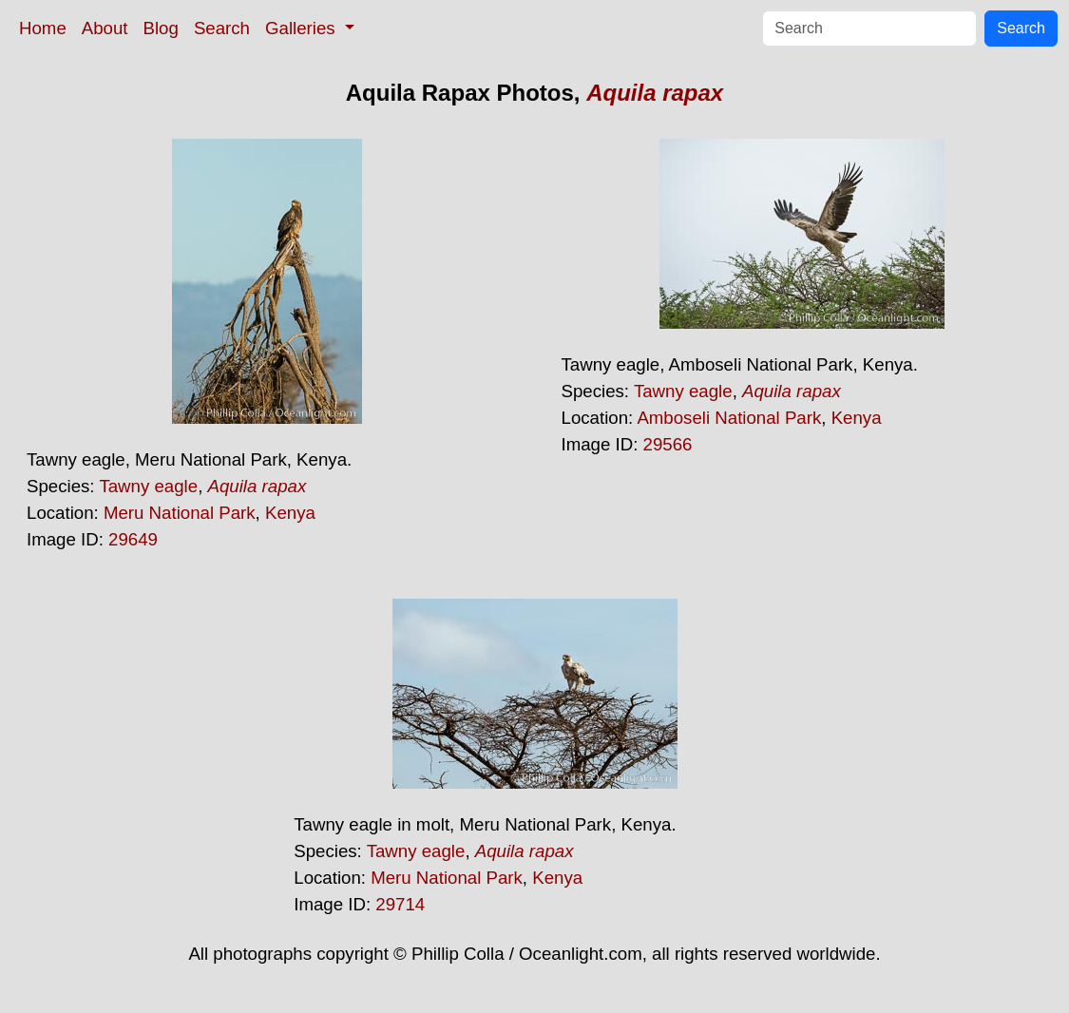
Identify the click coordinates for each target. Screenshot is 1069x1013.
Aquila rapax (654, 92)
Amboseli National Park (729, 418)
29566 (668, 444)
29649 (133, 539)
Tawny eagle (148, 486)
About (105, 28)
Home (43, 28)
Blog (161, 28)
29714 (400, 904)
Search (222, 28)
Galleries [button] (302, 28)
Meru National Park (180, 513)
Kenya (290, 513)
